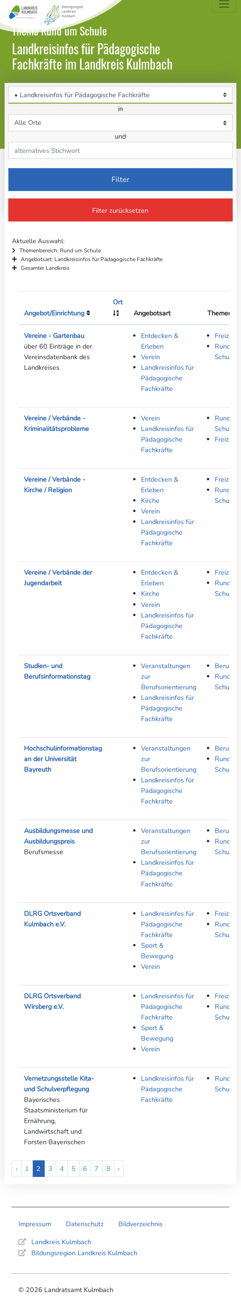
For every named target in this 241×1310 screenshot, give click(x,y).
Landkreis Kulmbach (61, 1241)
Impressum (34, 1223)
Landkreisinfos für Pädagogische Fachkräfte (167, 378)
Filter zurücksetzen (120, 210)
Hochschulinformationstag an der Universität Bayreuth (63, 759)
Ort (118, 302)
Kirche (150, 500)
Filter (120, 180)
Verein (150, 356)
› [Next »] (119, 1168)
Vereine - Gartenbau (54, 335)
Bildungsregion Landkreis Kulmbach (84, 1253)
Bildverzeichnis (140, 1223)
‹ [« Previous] (17, 1168)
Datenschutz (85, 1223)
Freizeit (225, 335)
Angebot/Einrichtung (54, 313)
